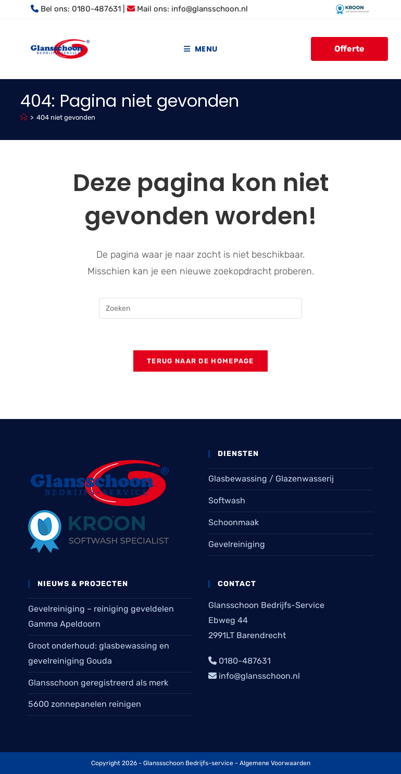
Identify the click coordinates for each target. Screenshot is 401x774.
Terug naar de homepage (200, 361)
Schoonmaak (233, 522)
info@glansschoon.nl (209, 9)
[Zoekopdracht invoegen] (200, 308)
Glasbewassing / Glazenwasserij (271, 479)
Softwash (226, 500)
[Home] (23, 117)
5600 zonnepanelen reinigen (84, 704)
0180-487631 (96, 9)
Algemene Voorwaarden (275, 763)
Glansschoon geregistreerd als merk (98, 683)
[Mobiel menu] (200, 49)
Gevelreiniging (236, 544)
